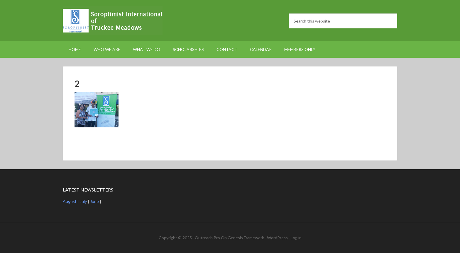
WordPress (277, 237)
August (70, 201)
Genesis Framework (246, 237)
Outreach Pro (207, 237)
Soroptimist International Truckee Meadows (113, 20)
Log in (296, 237)
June (94, 201)
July (83, 201)
